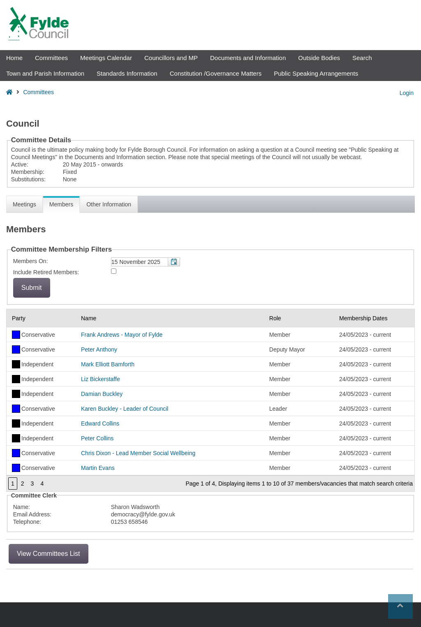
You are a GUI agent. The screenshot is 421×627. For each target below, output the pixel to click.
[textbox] (145, 261)
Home (14, 57)
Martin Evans (98, 468)
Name (88, 318)
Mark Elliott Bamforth (107, 364)
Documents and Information (248, 57)
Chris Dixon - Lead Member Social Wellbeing (138, 453)
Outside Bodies (319, 57)
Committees (51, 57)
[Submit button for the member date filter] (31, 288)
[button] (174, 262)
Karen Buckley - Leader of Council (124, 408)
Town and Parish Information (45, 73)
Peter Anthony (99, 349)
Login (407, 93)
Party (18, 318)
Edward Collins (100, 423)
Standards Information (127, 73)
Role (275, 318)
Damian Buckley (102, 394)
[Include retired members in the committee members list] (113, 271)
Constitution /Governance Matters (215, 73)
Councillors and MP (171, 57)
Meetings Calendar (106, 57)
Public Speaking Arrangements (316, 73)
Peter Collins (97, 438)
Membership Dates (363, 318)
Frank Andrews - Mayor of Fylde (121, 334)
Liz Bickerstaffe (100, 379)
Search (362, 57)
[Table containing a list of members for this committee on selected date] (210, 400)
